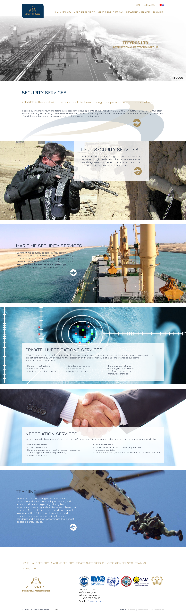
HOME (137, 5)
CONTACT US (149, 5)
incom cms (143, 610)
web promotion (157, 610)
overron (131, 610)
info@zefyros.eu (95, 601)
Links (56, 610)
